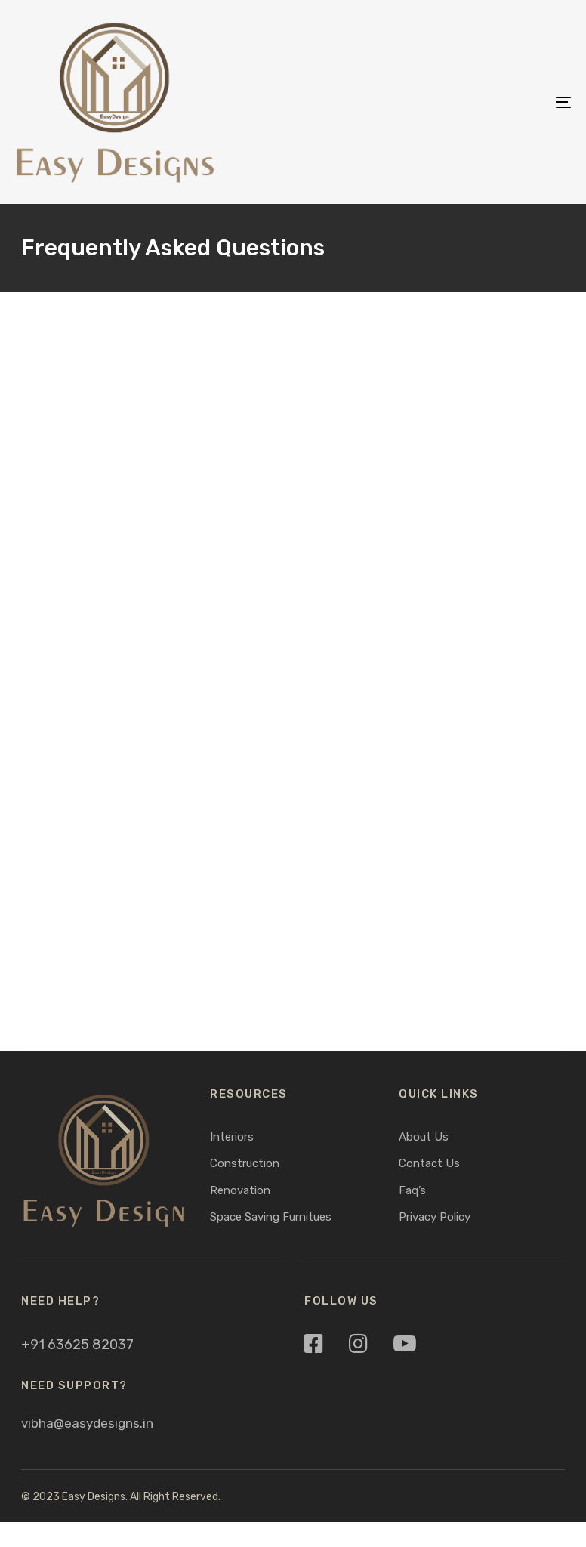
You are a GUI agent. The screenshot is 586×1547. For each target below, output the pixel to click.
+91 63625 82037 (77, 1344)
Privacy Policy (434, 1217)
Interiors (232, 1137)
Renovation (240, 1190)
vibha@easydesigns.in (87, 1423)
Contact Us (429, 1163)
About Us (424, 1137)
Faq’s (412, 1190)
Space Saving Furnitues (271, 1217)
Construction (244, 1163)
